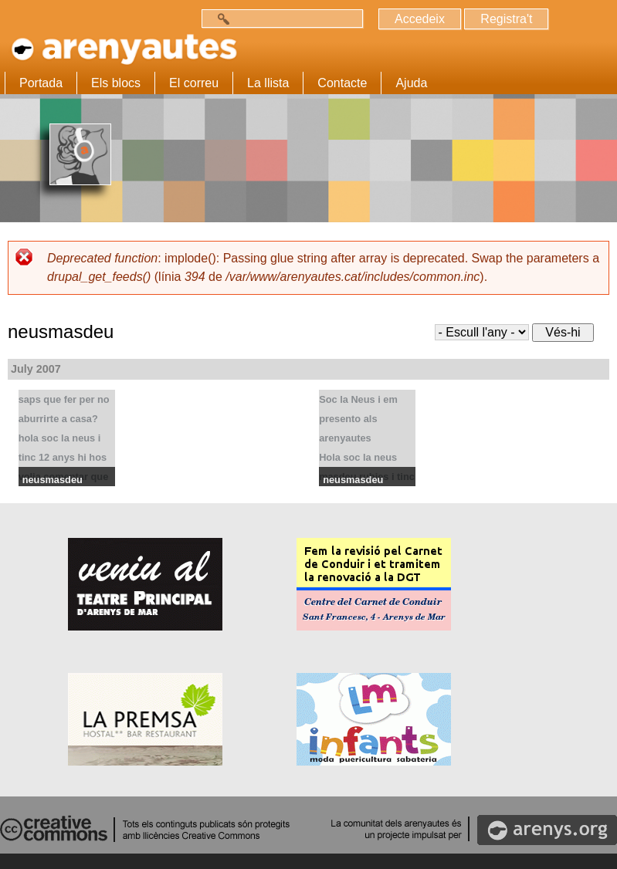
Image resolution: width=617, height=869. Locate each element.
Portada (41, 83)
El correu (194, 83)
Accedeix (420, 18)
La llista (268, 83)
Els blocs (116, 83)
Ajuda (411, 83)
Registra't (506, 18)
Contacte (342, 83)
